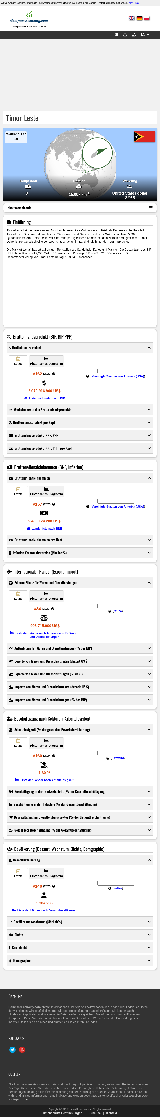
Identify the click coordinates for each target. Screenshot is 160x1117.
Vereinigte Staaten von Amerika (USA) (118, 376)
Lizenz (26, 1099)
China (118, 611)
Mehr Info (134, 3)
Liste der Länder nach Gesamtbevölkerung (44, 910)
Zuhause (95, 1113)
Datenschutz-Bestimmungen (62, 1113)
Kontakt (111, 1113)
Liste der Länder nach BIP (44, 398)
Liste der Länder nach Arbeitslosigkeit (44, 780)
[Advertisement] (80, 75)
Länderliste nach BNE (44, 528)
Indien (118, 888)
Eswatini (118, 758)
